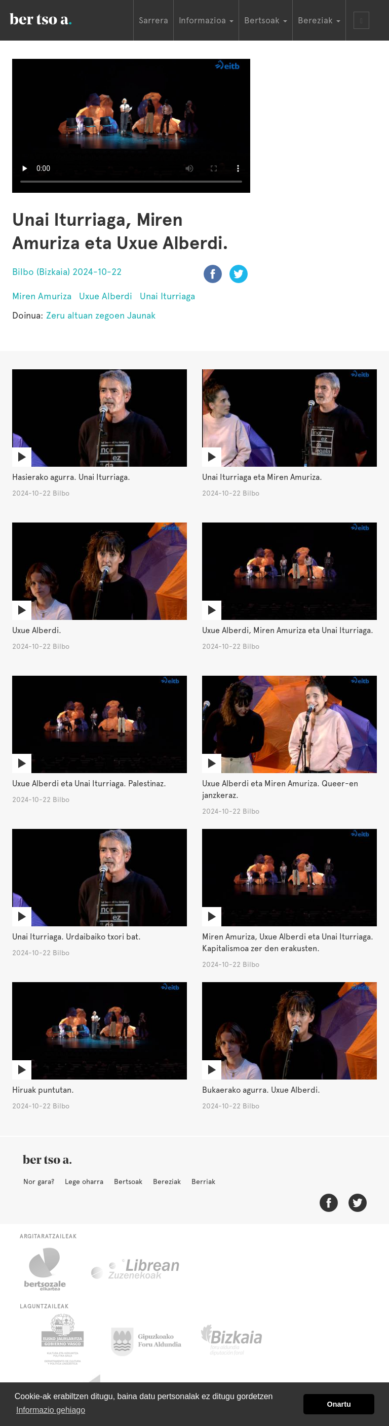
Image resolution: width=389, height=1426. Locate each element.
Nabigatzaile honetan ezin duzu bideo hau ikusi (131, 126)
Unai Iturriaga (167, 296)
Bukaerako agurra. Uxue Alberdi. (261, 1090)
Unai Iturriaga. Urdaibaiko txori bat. (76, 937)
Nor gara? (38, 1181)
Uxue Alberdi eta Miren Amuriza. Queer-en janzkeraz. (280, 789)
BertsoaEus (55, 18)
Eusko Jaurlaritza (61, 1339)
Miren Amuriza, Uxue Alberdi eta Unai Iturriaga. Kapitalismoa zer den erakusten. (287, 942)
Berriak (203, 1181)
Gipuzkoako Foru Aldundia (152, 1339)
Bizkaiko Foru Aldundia (243, 1339)
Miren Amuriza (41, 296)
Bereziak (167, 1181)
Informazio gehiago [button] (50, 1410)
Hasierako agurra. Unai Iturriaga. (71, 477)
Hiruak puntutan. (43, 1090)
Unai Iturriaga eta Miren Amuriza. (262, 477)
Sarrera (153, 20)
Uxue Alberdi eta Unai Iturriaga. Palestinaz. (89, 783)
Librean (135, 1269)
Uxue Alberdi (105, 296)
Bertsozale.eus (51, 1269)
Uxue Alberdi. (36, 630)
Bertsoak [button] (265, 20)
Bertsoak (128, 1181)
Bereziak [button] (319, 20)
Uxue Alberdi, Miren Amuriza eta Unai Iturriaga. (287, 630)
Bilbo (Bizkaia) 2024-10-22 (67, 271)
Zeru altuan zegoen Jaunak (100, 315)
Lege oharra (84, 1181)
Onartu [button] (339, 1404)
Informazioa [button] (206, 20)
